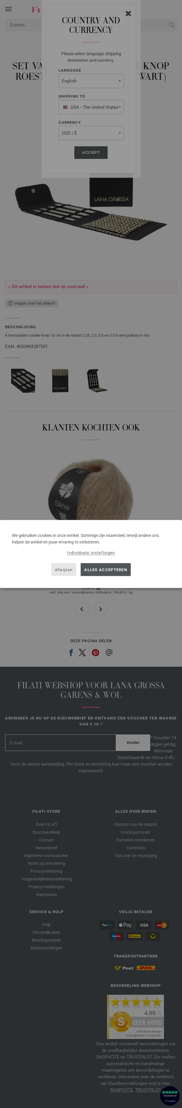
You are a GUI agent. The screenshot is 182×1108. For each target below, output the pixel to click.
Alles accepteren (105, 569)
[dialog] (91, 554)
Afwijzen (64, 569)
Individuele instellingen (91, 552)
